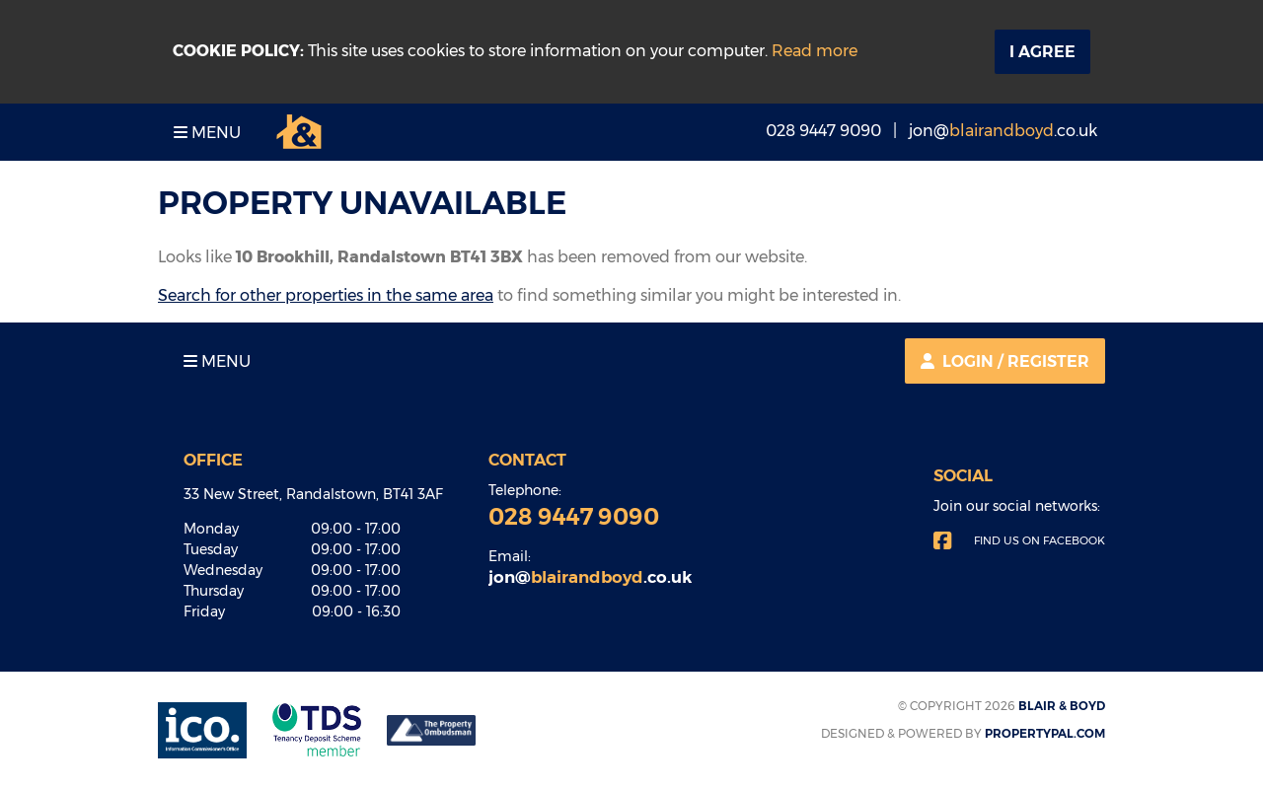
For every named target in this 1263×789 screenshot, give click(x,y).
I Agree (1042, 51)
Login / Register (1005, 361)
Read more (814, 50)
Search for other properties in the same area (325, 295)
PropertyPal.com (1045, 733)
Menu (207, 132)
